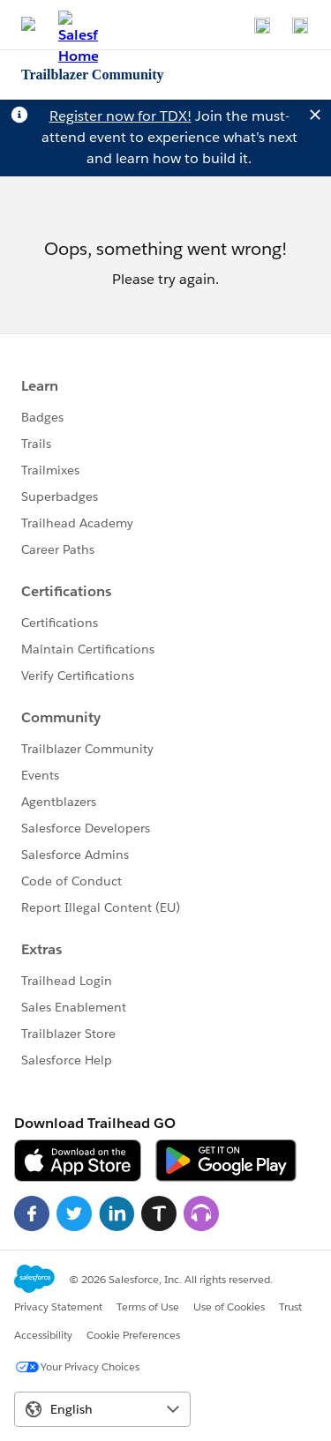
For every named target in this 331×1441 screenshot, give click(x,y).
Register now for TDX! (120, 116)
